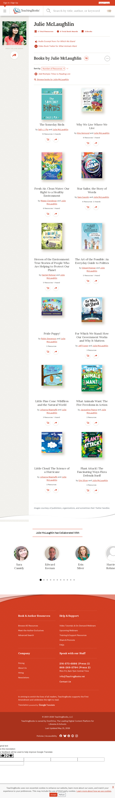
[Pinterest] (68, 736)
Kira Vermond (83, 133)
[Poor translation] (9, 756)
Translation (36, 705)
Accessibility (51, 736)
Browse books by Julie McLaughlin (51, 79)
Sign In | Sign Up (10, 2)
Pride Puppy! (52, 333)
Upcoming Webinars (69, 630)
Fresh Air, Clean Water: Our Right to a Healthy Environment (51, 192)
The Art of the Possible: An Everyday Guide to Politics (92, 261)
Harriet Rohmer (49, 275)
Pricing (21, 663)
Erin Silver (83, 480)
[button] (4, 11)
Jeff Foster (83, 345)
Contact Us (65, 681)
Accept (53, 794)
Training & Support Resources (73, 635)
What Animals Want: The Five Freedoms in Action (92, 403)
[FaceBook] (60, 736)
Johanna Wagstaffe (48, 409)
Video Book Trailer (55, 46)
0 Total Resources (43, 31)
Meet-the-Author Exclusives (31, 630)
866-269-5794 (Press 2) (75, 667)
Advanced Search (26, 635)
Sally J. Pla (43, 129)
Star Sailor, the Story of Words (92, 190)
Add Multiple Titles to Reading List (52, 74)
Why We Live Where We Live (91, 126)
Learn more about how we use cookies (94, 791)
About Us (22, 668)
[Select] (53, 68)
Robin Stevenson (48, 338)
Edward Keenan (89, 268)
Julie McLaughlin (60, 129)
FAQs (62, 644)
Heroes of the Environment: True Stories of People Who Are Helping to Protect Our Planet (52, 264)
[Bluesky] (64, 736)
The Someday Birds (52, 124)
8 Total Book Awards (67, 31)
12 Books (86, 31)
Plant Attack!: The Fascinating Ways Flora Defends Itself (92, 472)
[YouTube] (72, 736)
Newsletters (23, 677)
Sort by (37, 68)
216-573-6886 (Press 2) (75, 663)
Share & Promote (67, 640)
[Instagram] (76, 736)
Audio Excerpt (54, 41)
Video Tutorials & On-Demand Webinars (78, 625)
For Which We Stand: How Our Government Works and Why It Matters (92, 337)
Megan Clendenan (49, 200)
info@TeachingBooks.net (72, 676)
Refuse (62, 794)
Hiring (21, 672)
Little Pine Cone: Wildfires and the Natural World (52, 403)
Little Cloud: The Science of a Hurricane (51, 470)
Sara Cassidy (83, 197)
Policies (40, 736)
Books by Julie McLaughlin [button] (72, 58)
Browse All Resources (28, 625)
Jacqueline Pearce (89, 409)
